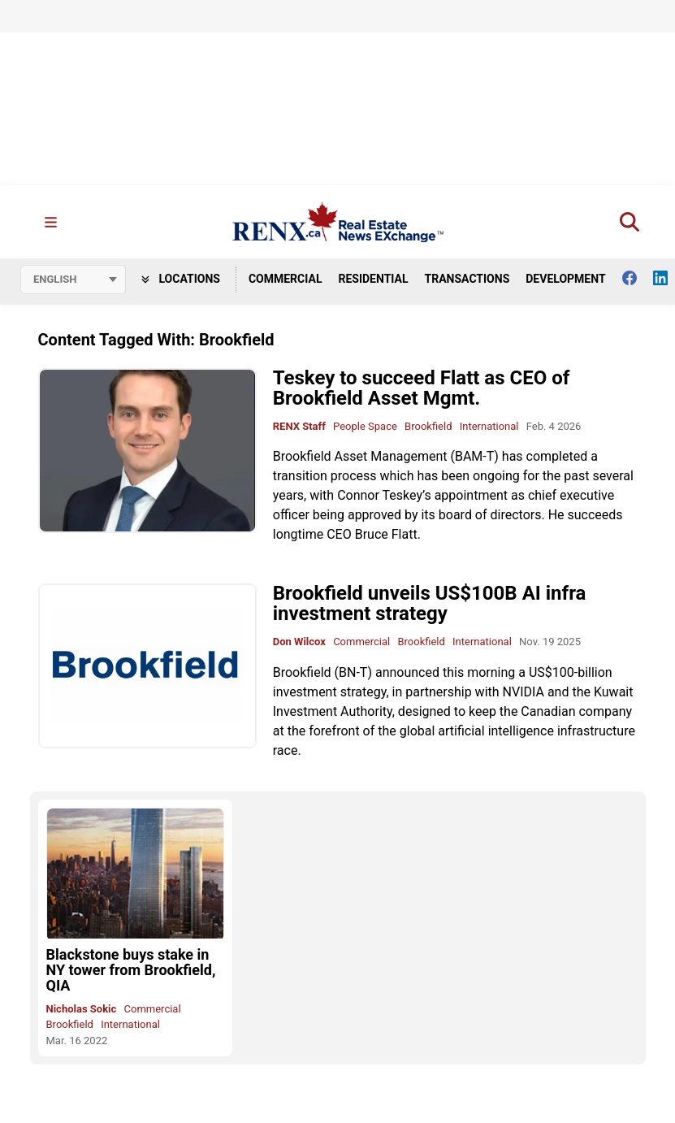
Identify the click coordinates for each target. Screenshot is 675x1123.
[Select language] (73, 279)
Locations (180, 278)
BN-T (353, 672)
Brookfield (428, 426)
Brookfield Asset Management (360, 456)
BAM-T (474, 456)
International (489, 426)
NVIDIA (523, 692)
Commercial (285, 278)
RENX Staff (299, 426)
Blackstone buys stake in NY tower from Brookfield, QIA (131, 970)
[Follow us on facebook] (637, 277)
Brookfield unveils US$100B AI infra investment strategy (429, 603)
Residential (373, 278)
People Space (365, 426)
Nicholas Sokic (81, 1009)
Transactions (467, 278)
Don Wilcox (299, 641)
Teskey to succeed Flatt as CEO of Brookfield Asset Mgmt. (421, 388)
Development (565, 278)
